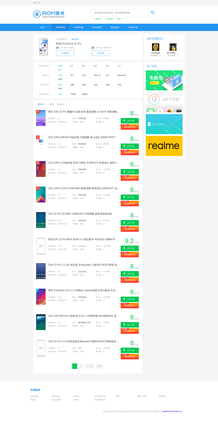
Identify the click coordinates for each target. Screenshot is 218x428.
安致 (117, 396)
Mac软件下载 (99, 396)
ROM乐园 (82, 118)
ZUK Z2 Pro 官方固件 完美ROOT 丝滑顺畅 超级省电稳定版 (80, 213)
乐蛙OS (98, 19)
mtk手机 (76, 396)
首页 (42, 27)
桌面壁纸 (162, 396)
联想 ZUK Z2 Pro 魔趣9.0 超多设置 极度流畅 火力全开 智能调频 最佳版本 (84, 111)
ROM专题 (78, 27)
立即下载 (130, 121)
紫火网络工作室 (84, 323)
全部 (60, 66)
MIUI (119, 19)
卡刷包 (73, 94)
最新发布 (61, 104)
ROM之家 (55, 396)
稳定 (84, 85)
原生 (84, 75)
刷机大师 (37, 3)
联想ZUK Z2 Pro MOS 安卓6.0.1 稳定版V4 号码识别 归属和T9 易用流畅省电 (84, 239)
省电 (60, 88)
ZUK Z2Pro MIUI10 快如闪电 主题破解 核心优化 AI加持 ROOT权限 (84, 137)
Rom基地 (48, 14)
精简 (108, 85)
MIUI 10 (97, 75)
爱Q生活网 (141, 396)
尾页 (99, 366)
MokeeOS (122, 75)
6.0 (59, 70)
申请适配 (65, 53)
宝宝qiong (82, 220)
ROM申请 (133, 27)
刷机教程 (115, 27)
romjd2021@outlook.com (171, 411)
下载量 (51, 104)
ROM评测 (97, 27)
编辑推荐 (41, 104)
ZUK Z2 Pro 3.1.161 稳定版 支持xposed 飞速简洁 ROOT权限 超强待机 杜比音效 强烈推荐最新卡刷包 (84, 265)
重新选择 (75, 39)
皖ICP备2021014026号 (142, 411)
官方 (72, 75)
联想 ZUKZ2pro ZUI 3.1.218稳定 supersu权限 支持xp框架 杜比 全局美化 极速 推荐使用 (84, 290)
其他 (60, 79)
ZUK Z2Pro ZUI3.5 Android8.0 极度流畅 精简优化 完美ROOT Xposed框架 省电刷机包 (84, 188)
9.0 (71, 66)
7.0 (119, 66)
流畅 (72, 85)
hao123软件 (56, 400)
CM (107, 75)
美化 (119, 85)
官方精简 (109, 19)
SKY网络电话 (99, 400)
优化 (96, 85)
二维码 (76, 400)
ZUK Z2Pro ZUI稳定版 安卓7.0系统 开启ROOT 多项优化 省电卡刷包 (84, 162)
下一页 (89, 366)
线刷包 (85, 94)
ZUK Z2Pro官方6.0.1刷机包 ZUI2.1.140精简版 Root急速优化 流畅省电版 (84, 316)
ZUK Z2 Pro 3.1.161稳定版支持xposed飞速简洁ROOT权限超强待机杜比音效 (84, 341)
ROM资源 (60, 27)
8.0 (83, 66)
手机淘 (33, 400)
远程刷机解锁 (129, 127)
